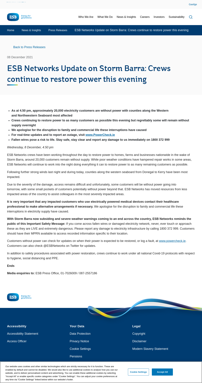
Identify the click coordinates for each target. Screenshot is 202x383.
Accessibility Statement (22, 333)
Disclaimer (139, 341)
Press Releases (57, 30)
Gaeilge (193, 4)
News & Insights (31, 30)
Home (10, 30)
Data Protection (80, 333)
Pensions (76, 356)
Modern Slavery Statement (150, 349)
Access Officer (17, 341)
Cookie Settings (80, 349)
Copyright (138, 333)
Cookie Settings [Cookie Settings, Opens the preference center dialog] (138, 373)
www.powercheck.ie (172, 241)
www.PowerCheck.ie (100, 135)
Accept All (162, 373)
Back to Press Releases (29, 47)
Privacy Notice (79, 341)
